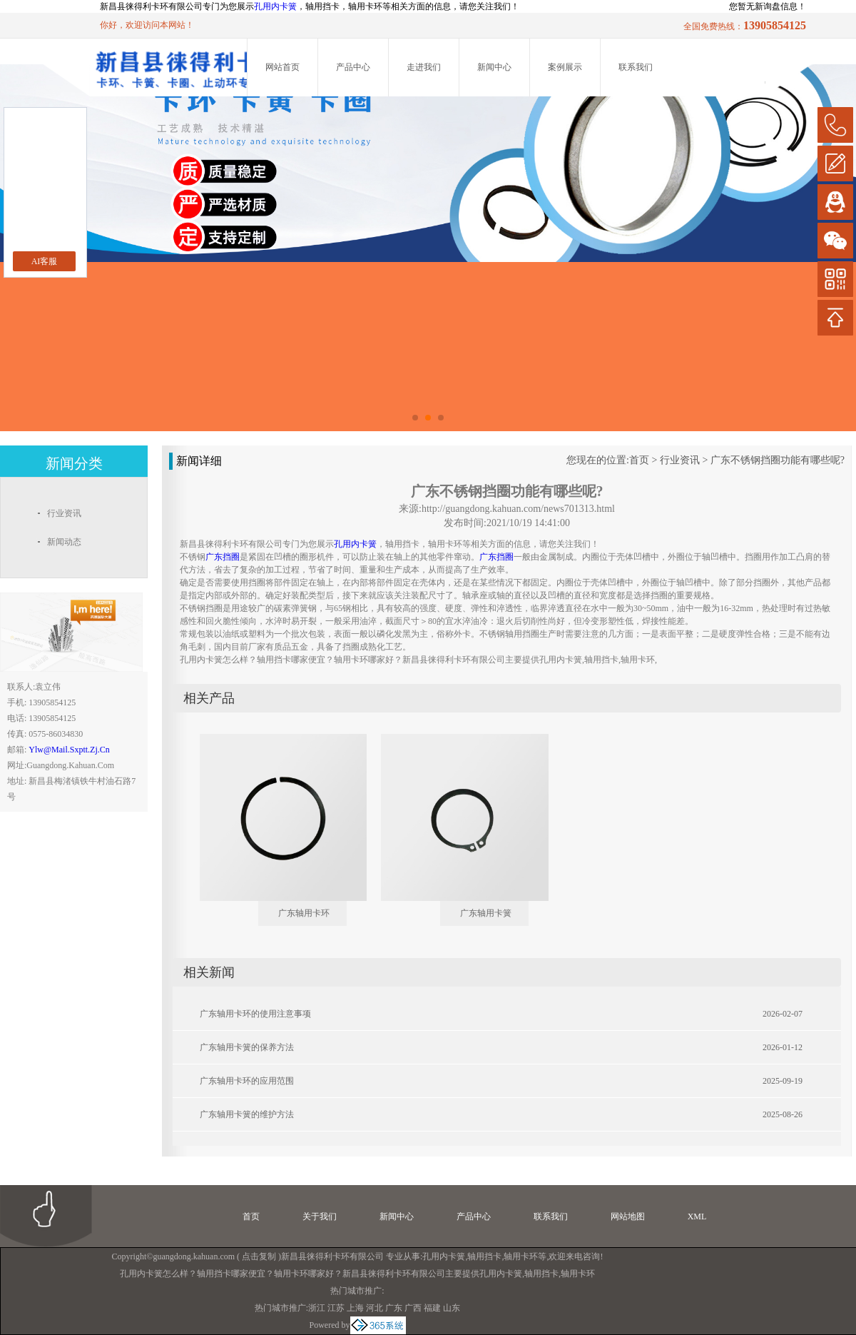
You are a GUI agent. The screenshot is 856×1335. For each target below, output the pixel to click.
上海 (355, 1308)
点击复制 (259, 1256)
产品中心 (353, 67)
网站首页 (282, 67)
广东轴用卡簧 (485, 913)
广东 (393, 1308)
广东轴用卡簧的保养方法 (247, 1047)
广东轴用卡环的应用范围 (247, 1081)
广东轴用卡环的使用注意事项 (255, 1014)
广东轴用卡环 (304, 913)
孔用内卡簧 (275, 6)
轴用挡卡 (484, 1256)
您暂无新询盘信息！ (767, 6)
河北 (374, 1308)
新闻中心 (494, 67)
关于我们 (319, 1216)
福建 (432, 1308)
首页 (639, 460)
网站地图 (628, 1216)
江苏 (336, 1308)
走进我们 (424, 67)
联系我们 (635, 67)
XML (697, 1216)
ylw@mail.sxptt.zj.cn (69, 750)
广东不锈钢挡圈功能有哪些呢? (777, 460)
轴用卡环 (521, 1256)
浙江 (316, 1308)
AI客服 (44, 261)
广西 (413, 1308)
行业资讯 (680, 460)
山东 (451, 1308)
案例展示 (565, 67)
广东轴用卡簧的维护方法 (247, 1114)
